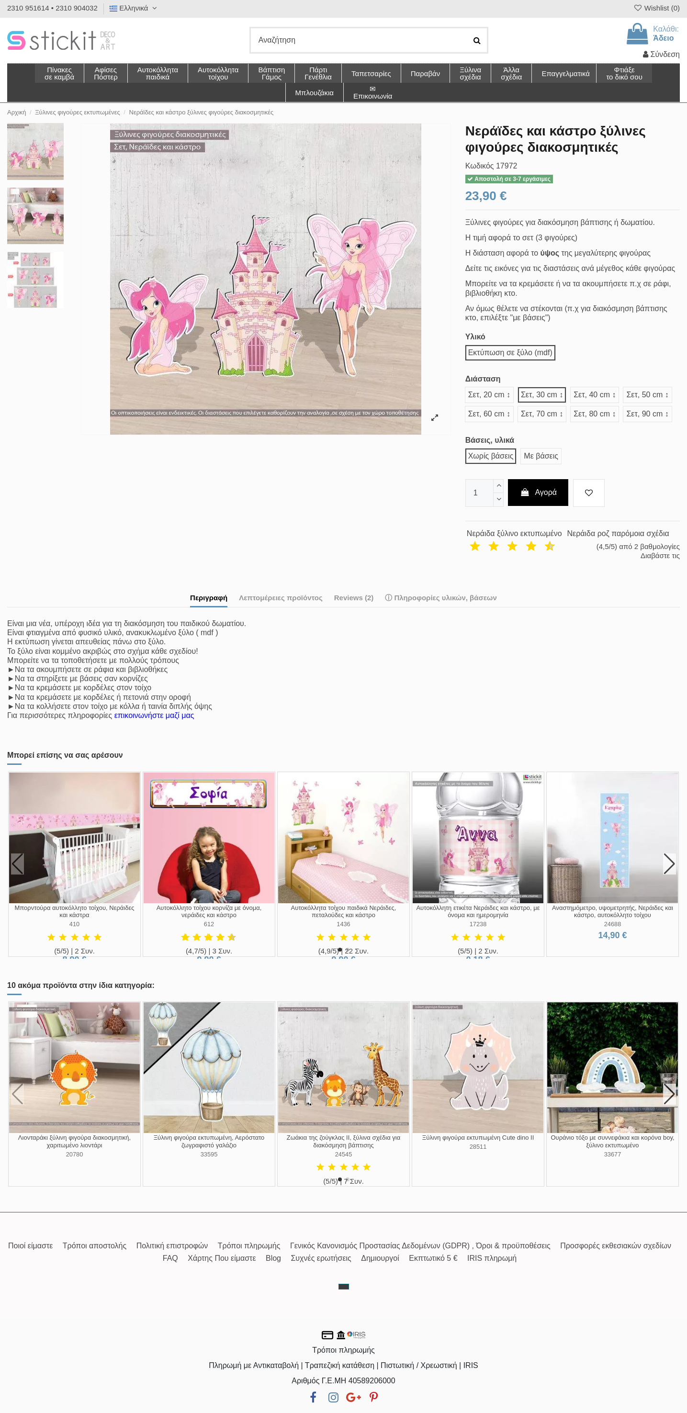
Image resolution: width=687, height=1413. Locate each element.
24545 (343, 1154)
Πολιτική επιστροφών (172, 1246)
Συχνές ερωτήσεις (321, 1258)
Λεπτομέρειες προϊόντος (281, 598)
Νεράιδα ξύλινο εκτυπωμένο (514, 533)
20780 (74, 1154)
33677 (612, 1154)
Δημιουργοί (380, 1258)
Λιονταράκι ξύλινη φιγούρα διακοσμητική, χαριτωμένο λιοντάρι (74, 1141)
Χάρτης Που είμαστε (222, 1258)
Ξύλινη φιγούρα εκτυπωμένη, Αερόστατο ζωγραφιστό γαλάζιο (209, 1141)
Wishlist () (656, 8)
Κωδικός (479, 166)
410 (74, 924)
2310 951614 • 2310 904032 (52, 8)
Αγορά (538, 492)
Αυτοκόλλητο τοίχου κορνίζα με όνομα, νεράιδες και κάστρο (209, 911)
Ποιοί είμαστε (30, 1246)
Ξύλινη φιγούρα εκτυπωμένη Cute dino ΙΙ (478, 1137)
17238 (478, 924)
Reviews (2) (354, 598)
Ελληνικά (134, 8)
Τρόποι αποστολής (94, 1246)
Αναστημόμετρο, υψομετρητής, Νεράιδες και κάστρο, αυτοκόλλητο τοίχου (612, 911)
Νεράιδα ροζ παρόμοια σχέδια (618, 533)
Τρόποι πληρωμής (249, 1246)
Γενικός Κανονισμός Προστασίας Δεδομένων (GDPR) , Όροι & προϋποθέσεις (420, 1246)
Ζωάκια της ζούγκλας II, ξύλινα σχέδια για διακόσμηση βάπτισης (343, 1141)
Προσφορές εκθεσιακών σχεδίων (615, 1246)
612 (209, 924)
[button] (511, 73)
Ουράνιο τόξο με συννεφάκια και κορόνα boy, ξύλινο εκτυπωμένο (612, 1141)
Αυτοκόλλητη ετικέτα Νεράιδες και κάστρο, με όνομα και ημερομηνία (478, 911)
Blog (273, 1258)
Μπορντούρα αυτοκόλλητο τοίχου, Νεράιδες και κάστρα (74, 911)
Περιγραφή (208, 598)
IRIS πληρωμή (492, 1258)
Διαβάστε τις (660, 555)
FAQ (170, 1258)
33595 (209, 1154)
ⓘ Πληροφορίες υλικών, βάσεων (441, 598)
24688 (612, 924)
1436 (343, 924)
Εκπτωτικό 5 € (433, 1258)
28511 (478, 1146)
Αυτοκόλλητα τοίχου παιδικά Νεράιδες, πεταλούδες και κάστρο (343, 911)
